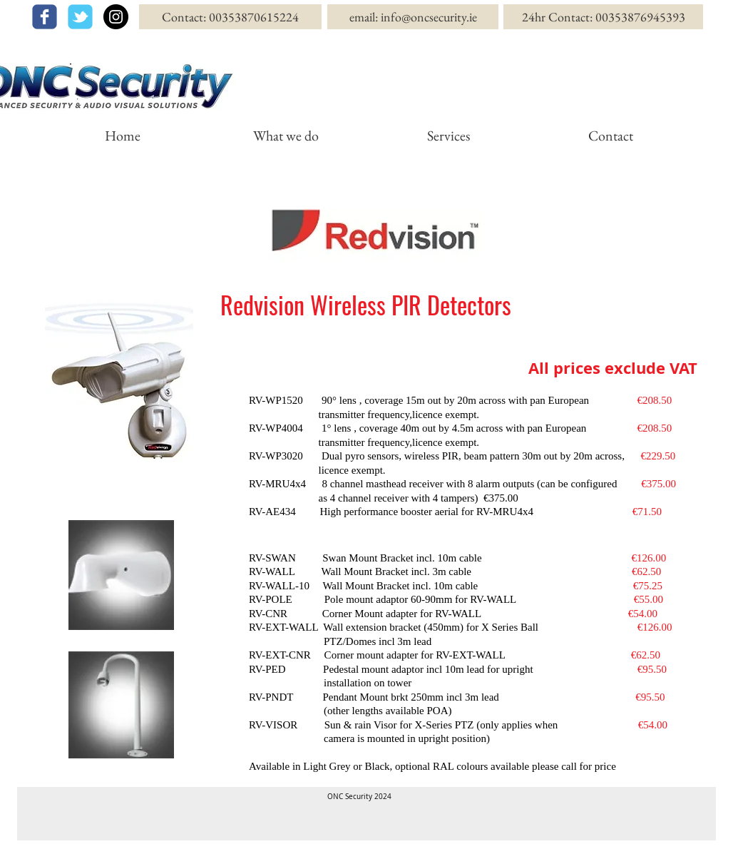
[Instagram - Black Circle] (115, 16)
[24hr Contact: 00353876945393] (603, 16)
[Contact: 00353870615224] (230, 16)
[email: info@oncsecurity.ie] (412, 16)
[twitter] (80, 16)
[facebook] (44, 16)
